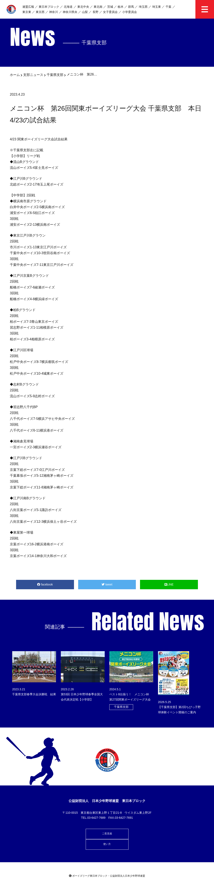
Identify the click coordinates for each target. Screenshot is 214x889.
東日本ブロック (49, 6)
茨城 (110, 6)
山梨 (85, 12)
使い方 (107, 844)
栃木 (121, 6)
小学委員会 (129, 12)
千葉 (168, 6)
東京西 (40, 12)
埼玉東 (156, 6)
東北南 (98, 6)
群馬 (131, 6)
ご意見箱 (107, 833)
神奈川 (53, 12)
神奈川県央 (70, 12)
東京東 (26, 12)
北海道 (68, 6)
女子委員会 (110, 12)
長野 (95, 12)
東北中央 (83, 6)
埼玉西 (143, 6)
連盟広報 (28, 6)
